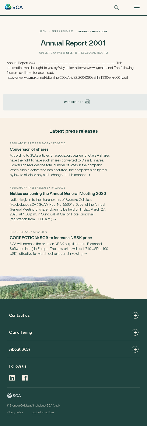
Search (116, 7)
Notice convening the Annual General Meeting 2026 (58, 193)
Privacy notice (15, 412)
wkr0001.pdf (77, 101)
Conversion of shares (29, 149)
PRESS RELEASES (63, 31)
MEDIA (42, 31)
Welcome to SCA (14, 7)
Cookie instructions (43, 412)
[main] (73, 157)
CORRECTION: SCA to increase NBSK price (51, 237)
